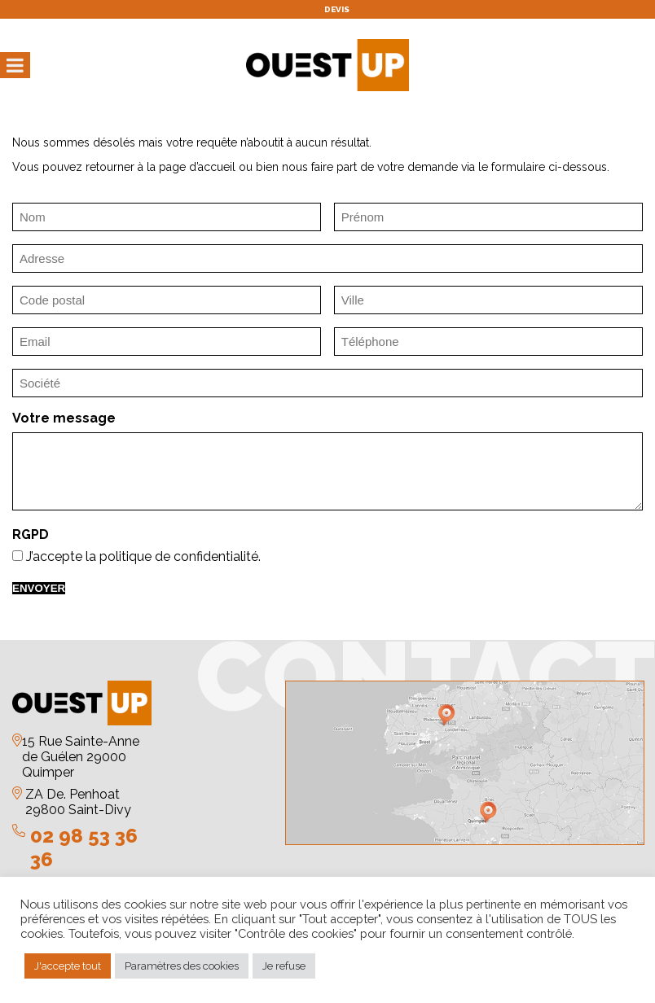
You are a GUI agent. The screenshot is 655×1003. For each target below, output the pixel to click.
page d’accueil (197, 166)
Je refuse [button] (284, 966)
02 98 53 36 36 (84, 847)
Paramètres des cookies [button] (182, 966)
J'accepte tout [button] (67, 966)
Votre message (64, 418)
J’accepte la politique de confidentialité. (143, 556)
